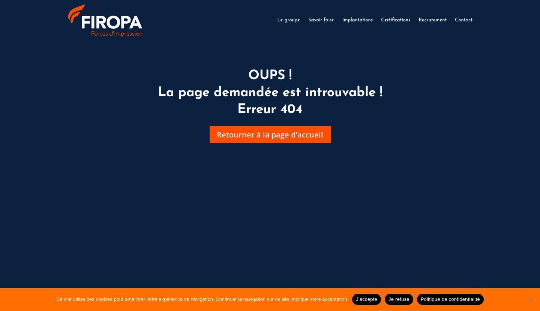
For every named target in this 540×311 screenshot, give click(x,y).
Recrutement (432, 20)
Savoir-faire (321, 20)
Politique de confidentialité (450, 299)
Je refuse (399, 299)
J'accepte (366, 299)
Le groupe (288, 20)
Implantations (357, 20)
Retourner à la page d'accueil (270, 135)
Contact (463, 20)
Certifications (395, 20)
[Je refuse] (530, 299)
